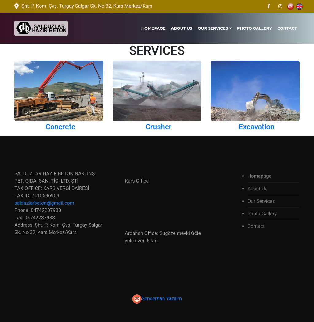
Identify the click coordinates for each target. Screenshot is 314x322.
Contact (287, 28)
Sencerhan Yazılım (157, 298)
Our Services (215, 28)
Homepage (153, 28)
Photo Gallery (254, 28)
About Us (181, 28)
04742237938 (46, 210)
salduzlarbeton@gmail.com (44, 203)
